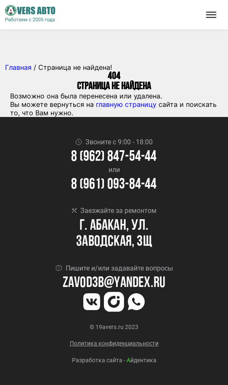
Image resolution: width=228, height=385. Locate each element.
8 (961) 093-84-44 (113, 185)
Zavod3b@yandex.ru (114, 283)
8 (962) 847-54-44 (113, 157)
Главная (18, 67)
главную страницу (126, 104)
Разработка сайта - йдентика (114, 360)
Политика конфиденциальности (114, 343)
